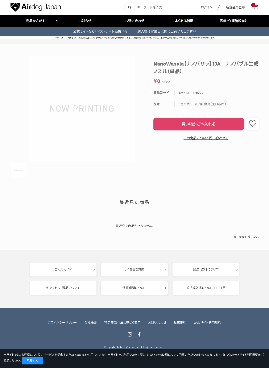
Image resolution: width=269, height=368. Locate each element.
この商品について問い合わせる (206, 138)
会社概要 (90, 323)
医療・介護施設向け (234, 21)
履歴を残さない (248, 237)
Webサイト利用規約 (207, 323)
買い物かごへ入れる (199, 124)
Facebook (139, 334)
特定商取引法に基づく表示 (122, 323)
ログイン (206, 7)
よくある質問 (184, 21)
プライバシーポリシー (62, 323)
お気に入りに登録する (252, 124)
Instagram (130, 334)
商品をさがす (35, 21)
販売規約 (180, 323)
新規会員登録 (235, 7)
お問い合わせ (134, 21)
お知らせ (85, 21)
